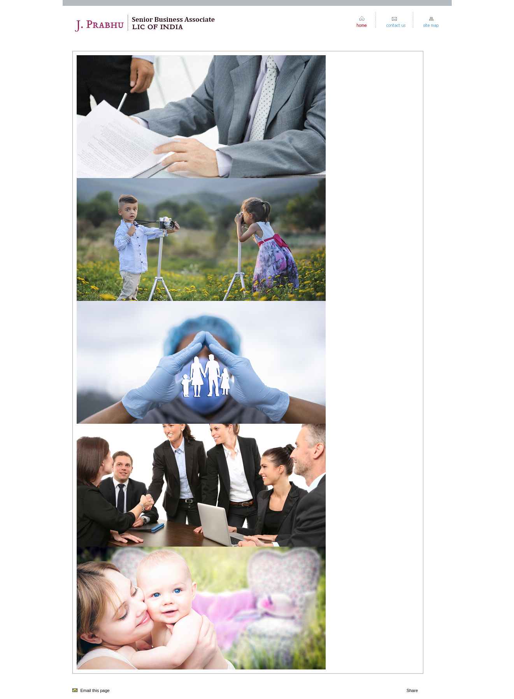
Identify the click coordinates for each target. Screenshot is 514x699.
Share (412, 690)
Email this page (95, 690)
